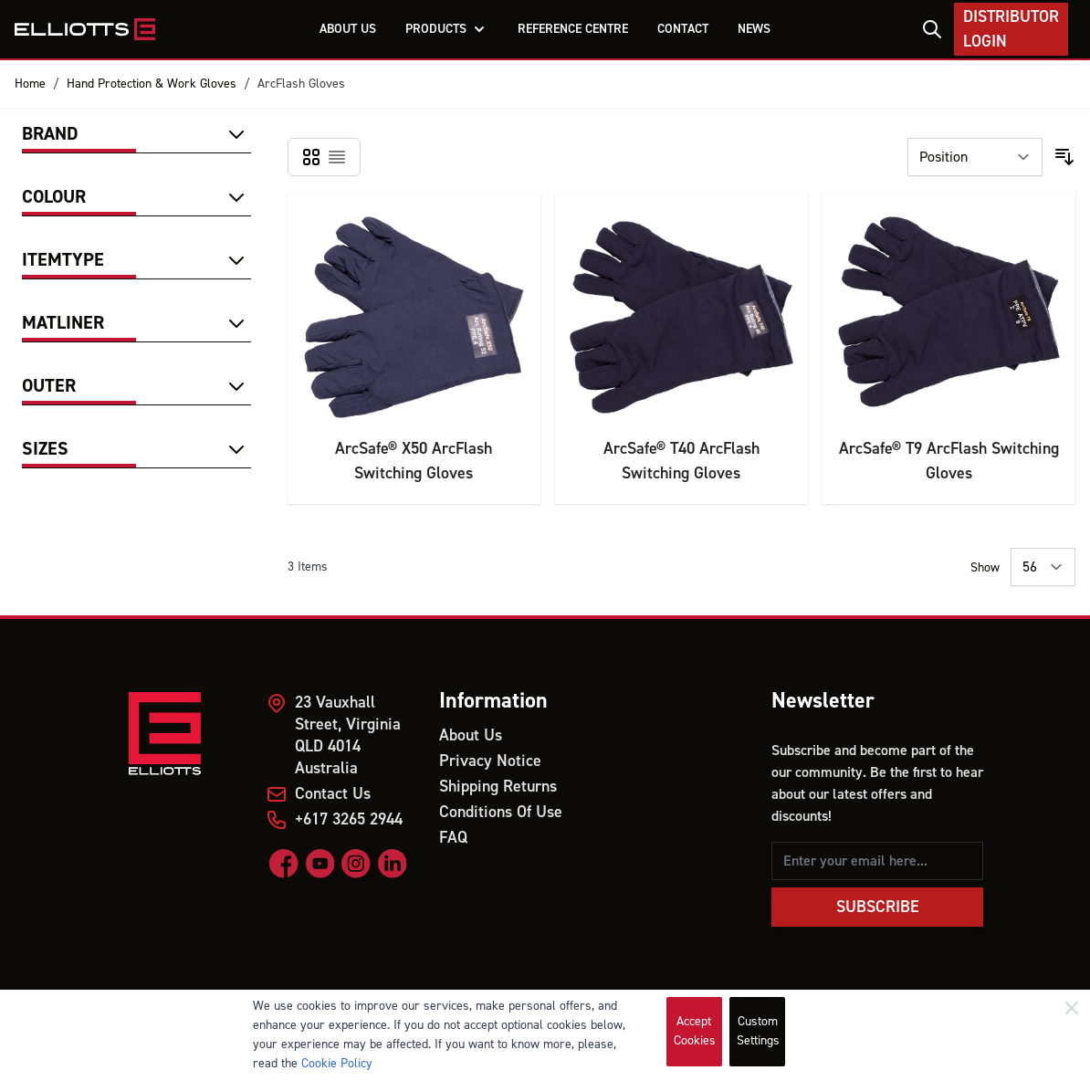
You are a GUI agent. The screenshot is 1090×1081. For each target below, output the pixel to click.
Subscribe (877, 907)
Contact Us (333, 793)
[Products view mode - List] (337, 157)
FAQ (453, 837)
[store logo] (85, 29)
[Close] (1072, 1008)
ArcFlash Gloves (301, 84)
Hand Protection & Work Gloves (151, 84)
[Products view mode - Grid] (311, 157)
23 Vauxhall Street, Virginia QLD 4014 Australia (348, 735)
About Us (470, 735)
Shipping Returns (498, 786)
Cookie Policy (336, 1063)
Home (30, 84)
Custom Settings (758, 1031)
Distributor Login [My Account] (1011, 29)
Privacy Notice (490, 760)
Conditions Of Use (500, 812)
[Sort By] (975, 157)
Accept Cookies (695, 1031)
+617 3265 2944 (349, 819)
